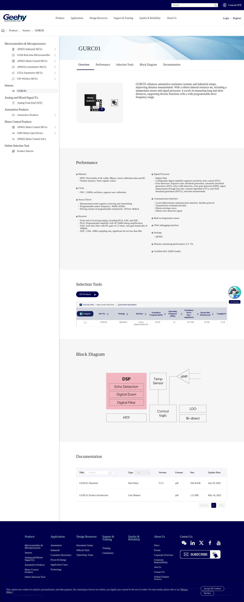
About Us (171, 18)
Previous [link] (204, 505)
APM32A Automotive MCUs (31, 67)
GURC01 (39, 30)
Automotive (56, 545)
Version (162, 472)
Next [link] (221, 505)
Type (130, 472)
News (156, 545)
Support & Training (123, 18)
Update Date (214, 472)
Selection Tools (125, 64)
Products (60, 18)
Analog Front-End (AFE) (29, 103)
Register (237, 18)
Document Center (85, 545)
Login (226, 18)
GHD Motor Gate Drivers (30, 133)
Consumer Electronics (61, 555)
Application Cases (59, 564)
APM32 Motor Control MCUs (32, 61)
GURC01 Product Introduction (93, 495)
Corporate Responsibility (161, 561)
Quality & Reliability (150, 18)
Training (106, 548)
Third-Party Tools (85, 555)
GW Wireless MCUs (27, 78)
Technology (56, 569)
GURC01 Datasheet (88, 483)
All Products (85, 294)
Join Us (157, 567)
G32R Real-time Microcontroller (33, 55)
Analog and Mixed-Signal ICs (34, 558)
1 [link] (213, 505)
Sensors (26, 30)
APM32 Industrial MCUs (29, 49)
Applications (77, 18)
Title (81, 472)
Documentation (171, 64)
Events (157, 550)
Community (108, 553)
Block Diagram (148, 64)
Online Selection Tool (35, 577)
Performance (103, 64)
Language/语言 (235, 5)
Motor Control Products (31, 570)
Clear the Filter (87, 305)
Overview (83, 64)
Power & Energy (58, 560)
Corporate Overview (163, 555)
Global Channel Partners (161, 578)
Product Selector (25, 151)
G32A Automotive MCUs (30, 72)
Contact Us (159, 572)
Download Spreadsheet (127, 305)
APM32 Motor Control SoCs (31, 139)
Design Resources (98, 18)
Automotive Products (27, 115)
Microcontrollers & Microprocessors (34, 546)
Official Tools (83, 550)
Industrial (55, 550)
